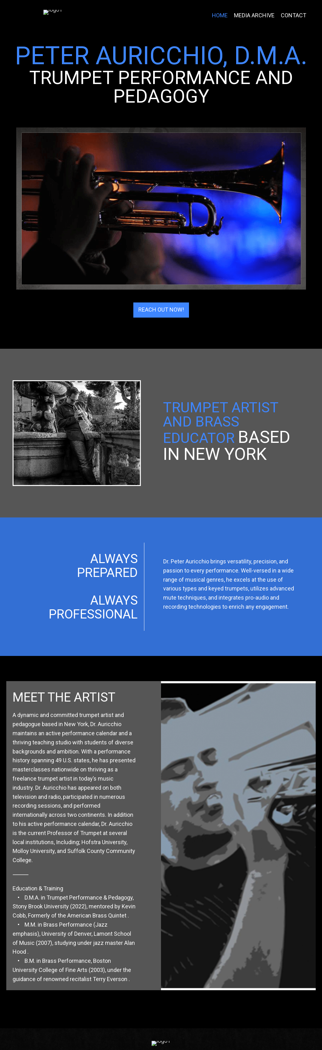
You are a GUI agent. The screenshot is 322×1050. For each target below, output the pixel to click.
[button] (161, 332)
